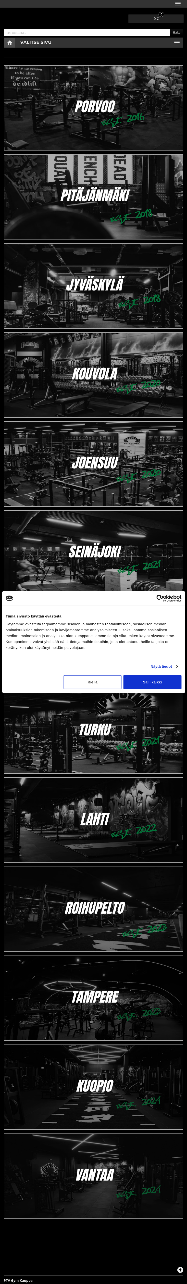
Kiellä (93, 682)
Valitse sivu (36, 42)
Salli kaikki (152, 682)
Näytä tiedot (161, 666)
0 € (159, 17)
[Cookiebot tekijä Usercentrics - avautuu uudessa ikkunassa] (159, 598)
